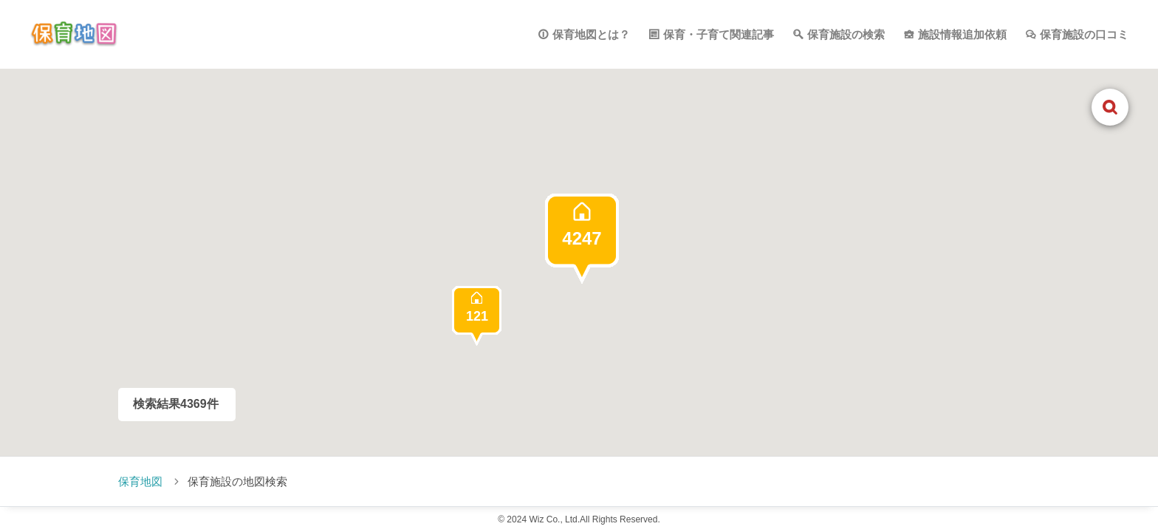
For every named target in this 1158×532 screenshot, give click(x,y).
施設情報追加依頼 (962, 34)
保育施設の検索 (846, 34)
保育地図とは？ (591, 34)
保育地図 (140, 481)
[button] (582, 239)
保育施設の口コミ (1084, 34)
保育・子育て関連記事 (718, 34)
